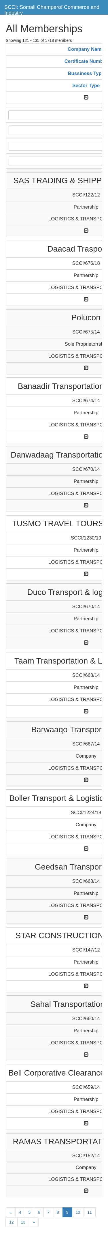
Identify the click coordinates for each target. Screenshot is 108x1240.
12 (11, 1222)
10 (78, 1212)
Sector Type (86, 85)
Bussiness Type (86, 73)
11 (89, 1212)
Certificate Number (86, 61)
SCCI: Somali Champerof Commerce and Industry (51, 9)
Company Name (86, 49)
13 (23, 1222)
